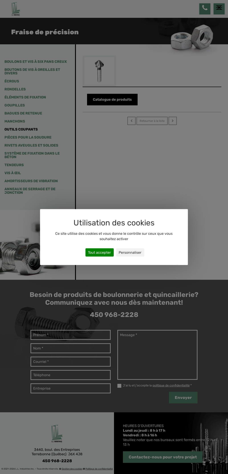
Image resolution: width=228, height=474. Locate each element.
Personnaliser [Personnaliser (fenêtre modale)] (130, 252)
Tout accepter (99, 252)
